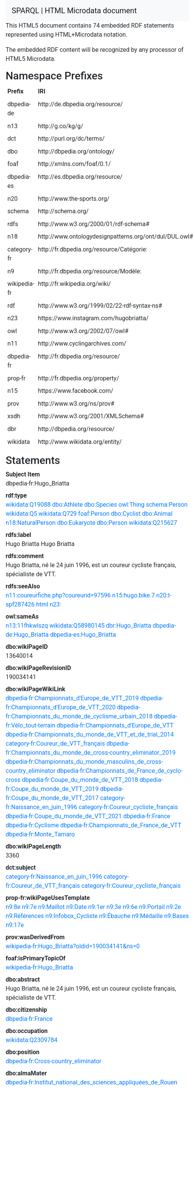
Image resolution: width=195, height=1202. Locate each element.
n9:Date (76, 906)
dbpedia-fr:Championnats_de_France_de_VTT (120, 825)
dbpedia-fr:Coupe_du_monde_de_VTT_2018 (80, 779)
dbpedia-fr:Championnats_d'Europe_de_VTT (115, 725)
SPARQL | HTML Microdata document (74, 10)
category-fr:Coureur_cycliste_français (128, 807)
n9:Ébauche (114, 916)
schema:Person (167, 504)
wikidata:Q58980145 (76, 625)
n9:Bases (176, 916)
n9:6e (130, 906)
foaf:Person (94, 513)
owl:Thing (132, 504)
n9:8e (13, 906)
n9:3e (114, 906)
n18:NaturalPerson (31, 522)
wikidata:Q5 (21, 513)
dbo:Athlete (67, 504)
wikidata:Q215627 (153, 522)
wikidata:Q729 (57, 513)
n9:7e (29, 906)
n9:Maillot (51, 906)
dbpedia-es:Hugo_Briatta (83, 634)
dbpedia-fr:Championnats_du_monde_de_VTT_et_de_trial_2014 (90, 734)
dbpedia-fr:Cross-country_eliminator (53, 1061)
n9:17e (15, 925)
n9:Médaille (147, 916)
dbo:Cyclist (126, 513)
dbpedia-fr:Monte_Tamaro (40, 834)
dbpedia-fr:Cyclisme (32, 825)
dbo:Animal (157, 513)
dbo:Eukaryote (76, 522)
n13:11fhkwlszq (27, 625)
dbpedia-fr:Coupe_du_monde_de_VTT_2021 (64, 816)
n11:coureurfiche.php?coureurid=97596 (58, 595)
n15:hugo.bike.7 (133, 595)
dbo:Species (100, 504)
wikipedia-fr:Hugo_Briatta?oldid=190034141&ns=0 (73, 946)
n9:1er (96, 906)
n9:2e (173, 906)
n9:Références (25, 916)
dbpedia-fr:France (147, 816)
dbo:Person (112, 522)
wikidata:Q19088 (28, 504)
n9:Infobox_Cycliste (72, 916)
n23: (55, 604)
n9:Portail (152, 906)
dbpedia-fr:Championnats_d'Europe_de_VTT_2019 (72, 698)
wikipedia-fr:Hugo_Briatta (39, 967)
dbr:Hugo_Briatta (128, 625)
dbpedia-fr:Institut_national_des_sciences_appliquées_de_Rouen (91, 1082)
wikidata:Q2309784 (31, 1040)
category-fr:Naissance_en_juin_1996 (54, 876)
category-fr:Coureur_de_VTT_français (55, 743)
